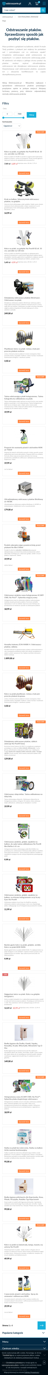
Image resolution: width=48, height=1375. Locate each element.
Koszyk (36, 1)
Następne (42, 1325)
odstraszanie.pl (12, 3)
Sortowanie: (7, 122)
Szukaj (43, 10)
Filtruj (31, 115)
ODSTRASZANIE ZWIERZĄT (28, 17)
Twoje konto (30, 3)
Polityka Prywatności (31, 1372)
